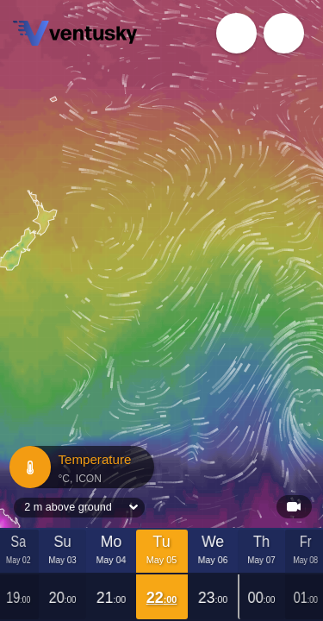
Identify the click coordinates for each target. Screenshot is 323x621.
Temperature (80, 467)
